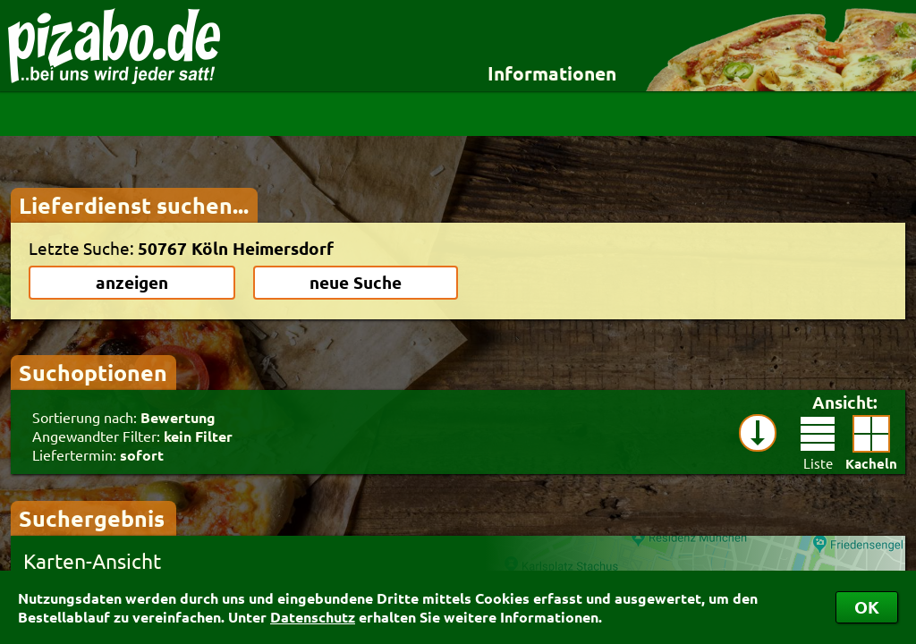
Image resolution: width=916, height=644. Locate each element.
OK (866, 607)
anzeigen (132, 282)
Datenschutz (312, 616)
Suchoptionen (93, 372)
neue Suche (356, 282)
